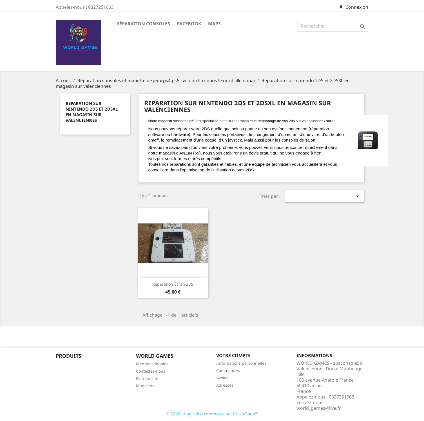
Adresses (224, 385)
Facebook (189, 24)
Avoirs (222, 377)
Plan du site (147, 378)
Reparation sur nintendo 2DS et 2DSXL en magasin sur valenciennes (92, 111)
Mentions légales (152, 363)
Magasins (145, 385)
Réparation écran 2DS (172, 284)
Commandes (228, 370)
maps (214, 24)
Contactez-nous (150, 371)
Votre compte (233, 355)
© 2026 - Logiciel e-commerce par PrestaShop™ (212, 413)
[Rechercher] (333, 26)
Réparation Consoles (143, 24)
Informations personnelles (241, 363)
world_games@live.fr (318, 408)
